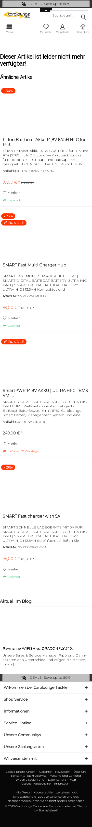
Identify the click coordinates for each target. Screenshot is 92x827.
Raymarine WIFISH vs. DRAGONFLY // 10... (38, 648)
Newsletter (62, 771)
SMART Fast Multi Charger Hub (34, 265)
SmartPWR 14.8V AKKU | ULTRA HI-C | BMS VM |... (45, 393)
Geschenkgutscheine (36, 783)
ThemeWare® (48, 810)
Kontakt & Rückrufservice (28, 775)
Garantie (45, 771)
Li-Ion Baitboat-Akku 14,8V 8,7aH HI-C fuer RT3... (45, 142)
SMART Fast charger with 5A (31, 516)
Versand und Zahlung (65, 775)
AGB (73, 779)
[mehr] (8, 664)
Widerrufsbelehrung (30, 779)
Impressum (62, 783)
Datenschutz (57, 779)
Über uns (80, 771)
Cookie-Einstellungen (21, 771)
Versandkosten (55, 796)
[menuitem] (83, 29)
